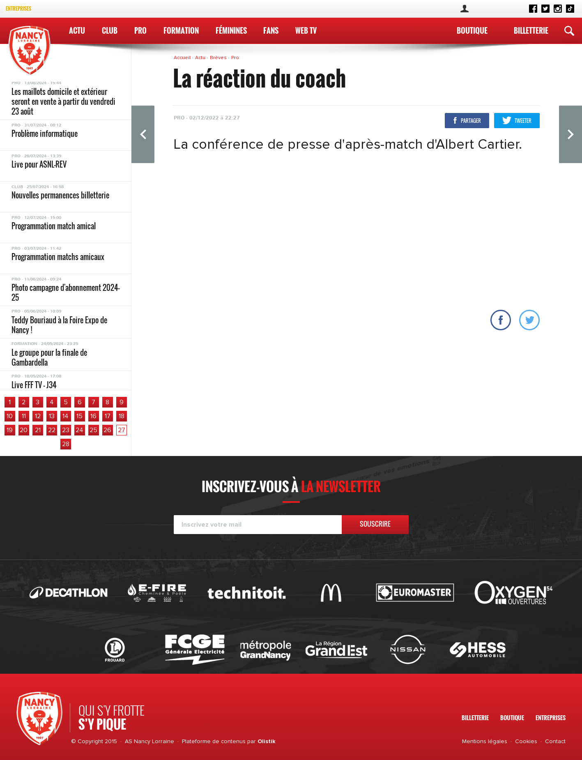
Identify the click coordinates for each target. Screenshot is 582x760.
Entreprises (18, 8)
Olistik (267, 741)
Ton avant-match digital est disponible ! (50, 162)
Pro (140, 30)
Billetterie (531, 30)
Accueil (183, 57)
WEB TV (306, 30)
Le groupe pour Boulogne (47, 344)
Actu (77, 30)
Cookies (526, 741)
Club (109, 30)
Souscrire (375, 524)
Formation (181, 30)
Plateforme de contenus (214, 741)
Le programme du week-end (50, 127)
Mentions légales (484, 741)
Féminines (231, 30)
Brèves (219, 57)
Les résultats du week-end (48, 96)
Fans (270, 30)
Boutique (472, 30)
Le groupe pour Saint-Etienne (53, 189)
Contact (555, 741)
